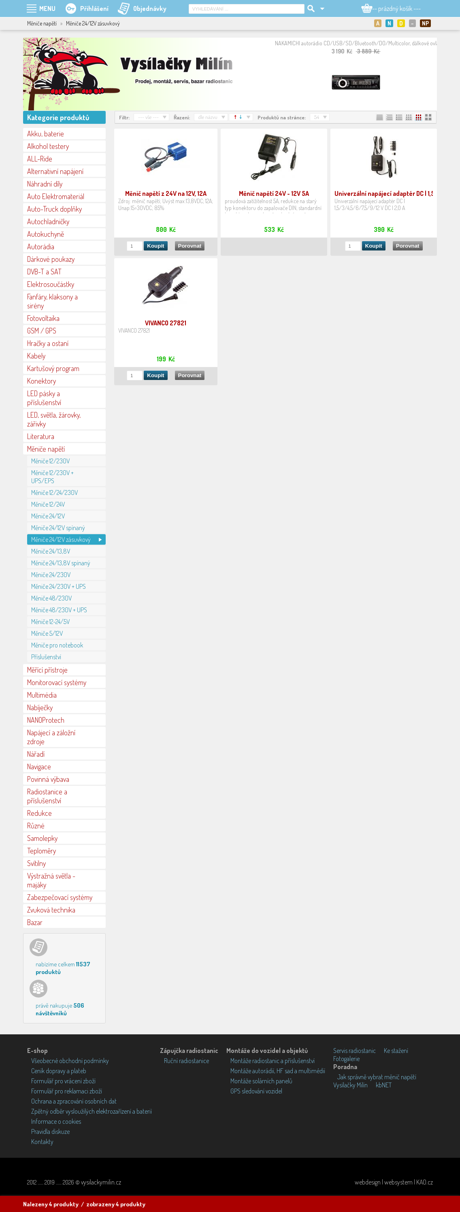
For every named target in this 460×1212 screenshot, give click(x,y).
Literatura (40, 436)
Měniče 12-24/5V (50, 622)
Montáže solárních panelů (261, 1081)
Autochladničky (48, 221)
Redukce (39, 813)
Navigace (39, 766)
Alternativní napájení (55, 171)
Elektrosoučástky (50, 284)
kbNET (384, 1085)
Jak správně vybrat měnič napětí (376, 1077)
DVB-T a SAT (44, 271)
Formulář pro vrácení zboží (63, 1081)
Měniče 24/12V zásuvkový (61, 539)
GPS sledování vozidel (256, 1091)
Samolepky (42, 838)
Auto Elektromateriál (55, 196)
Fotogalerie (346, 1059)
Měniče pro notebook (57, 645)
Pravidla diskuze (50, 1131)
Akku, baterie (45, 133)
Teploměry (41, 850)
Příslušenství (46, 657)
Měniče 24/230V (50, 575)
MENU (47, 8)
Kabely (36, 355)
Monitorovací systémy (56, 682)
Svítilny (36, 863)
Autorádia (40, 246)
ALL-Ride (39, 158)
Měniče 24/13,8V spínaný (60, 563)
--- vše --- (148, 117)
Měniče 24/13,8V (50, 551)
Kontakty (42, 1142)
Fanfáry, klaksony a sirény (52, 301)
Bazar (35, 922)
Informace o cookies (56, 1121)
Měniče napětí (46, 448)
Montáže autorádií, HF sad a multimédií (277, 1071)
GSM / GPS (41, 330)
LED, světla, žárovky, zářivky (54, 419)
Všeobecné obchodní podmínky (70, 1061)
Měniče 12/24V (48, 504)
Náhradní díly (44, 183)
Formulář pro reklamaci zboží (66, 1091)
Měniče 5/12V (47, 633)
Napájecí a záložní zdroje (51, 737)
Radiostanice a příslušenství (47, 796)
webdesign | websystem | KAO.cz (394, 1182)
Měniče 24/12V (48, 516)
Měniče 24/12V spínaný (58, 528)
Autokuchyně (45, 233)
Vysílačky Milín (350, 1085)
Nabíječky (40, 707)
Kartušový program (53, 368)
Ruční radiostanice (186, 1061)
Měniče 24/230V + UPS (58, 586)
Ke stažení (396, 1050)
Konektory (41, 380)
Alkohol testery (48, 146)
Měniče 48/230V (51, 598)
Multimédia (42, 694)
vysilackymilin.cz (101, 1182)
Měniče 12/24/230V (54, 492)
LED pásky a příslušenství (44, 398)
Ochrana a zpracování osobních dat (74, 1101)
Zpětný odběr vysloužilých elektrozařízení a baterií (91, 1111)
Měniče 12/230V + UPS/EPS (52, 477)
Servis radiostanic (354, 1050)
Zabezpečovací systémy (59, 897)
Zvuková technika (51, 909)
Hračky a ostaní (47, 343)
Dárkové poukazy (51, 259)
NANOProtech (45, 719)
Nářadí (36, 753)
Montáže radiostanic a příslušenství (272, 1061)
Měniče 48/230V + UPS (59, 610)
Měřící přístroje (47, 669)
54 (316, 117)
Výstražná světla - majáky (51, 880)
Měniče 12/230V (50, 461)
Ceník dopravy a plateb (58, 1071)
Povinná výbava (48, 779)
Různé (36, 825)
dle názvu (207, 117)
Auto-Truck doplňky (54, 208)
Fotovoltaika (43, 318)
